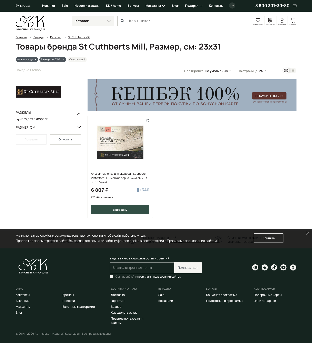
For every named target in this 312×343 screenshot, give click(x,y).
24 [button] (261, 71)
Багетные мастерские (78, 306)
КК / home (113, 5)
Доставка (118, 295)
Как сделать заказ (124, 312)
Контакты (216, 5)
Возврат (117, 306)
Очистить (65, 139)
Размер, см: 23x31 (51, 59)
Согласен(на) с (148, 276)
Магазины (153, 5)
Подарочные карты (268, 295)
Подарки (191, 5)
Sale (64, 5)
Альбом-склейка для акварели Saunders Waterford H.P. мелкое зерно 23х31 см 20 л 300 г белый (119, 178)
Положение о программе (224, 301)
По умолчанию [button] (216, 71)
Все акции (165, 301)
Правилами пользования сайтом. (192, 240)
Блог (175, 5)
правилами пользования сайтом (159, 276)
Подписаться (188, 267)
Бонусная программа (221, 295)
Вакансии (23, 301)
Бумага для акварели (32, 119)
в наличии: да (25, 59)
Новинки (48, 5)
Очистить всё (77, 59)
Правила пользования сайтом (127, 320)
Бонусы (133, 5)
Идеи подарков (265, 301)
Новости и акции (87, 5)
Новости (68, 301)
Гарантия (117, 301)
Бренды (68, 295)
